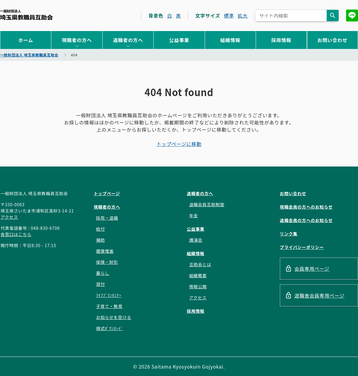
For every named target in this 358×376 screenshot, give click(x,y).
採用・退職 (107, 218)
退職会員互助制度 (206, 204)
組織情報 (230, 40)
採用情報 (281, 40)
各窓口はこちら (16, 234)
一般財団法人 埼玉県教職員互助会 (26, 15)
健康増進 (105, 251)
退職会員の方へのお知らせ (306, 220)
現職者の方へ (77, 40)
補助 (100, 240)
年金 (193, 215)
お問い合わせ (332, 40)
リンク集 (288, 234)
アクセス (9, 217)
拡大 (242, 15)
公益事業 (179, 40)
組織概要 (198, 275)
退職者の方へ (128, 40)
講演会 (195, 240)
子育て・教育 (109, 306)
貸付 (100, 284)
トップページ (107, 193)
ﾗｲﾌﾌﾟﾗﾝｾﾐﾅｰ (108, 295)
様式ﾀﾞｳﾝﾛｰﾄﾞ (109, 328)
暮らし (102, 273)
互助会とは (200, 264)
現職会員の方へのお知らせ (306, 207)
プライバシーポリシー (302, 247)
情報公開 (198, 286)
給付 (100, 229)
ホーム (25, 40)
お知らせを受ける (113, 317)
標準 (229, 15)
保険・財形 (107, 262)
